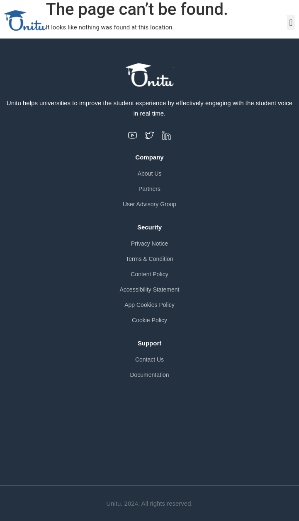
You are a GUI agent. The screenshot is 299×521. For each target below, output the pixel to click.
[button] (291, 22)
